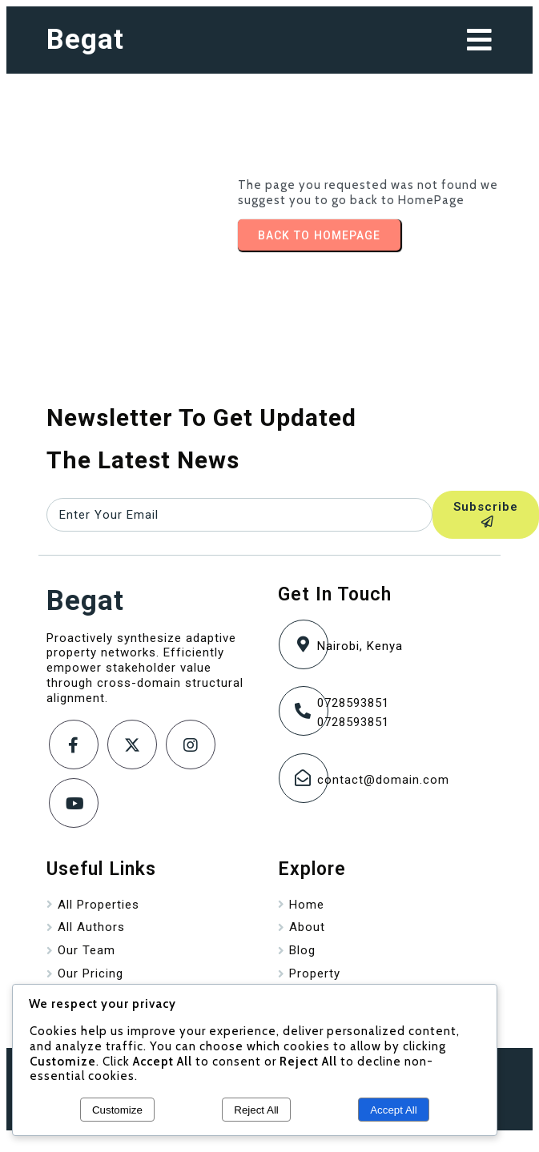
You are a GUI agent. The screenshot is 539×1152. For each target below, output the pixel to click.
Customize (117, 1110)
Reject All (256, 1110)
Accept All (393, 1110)
